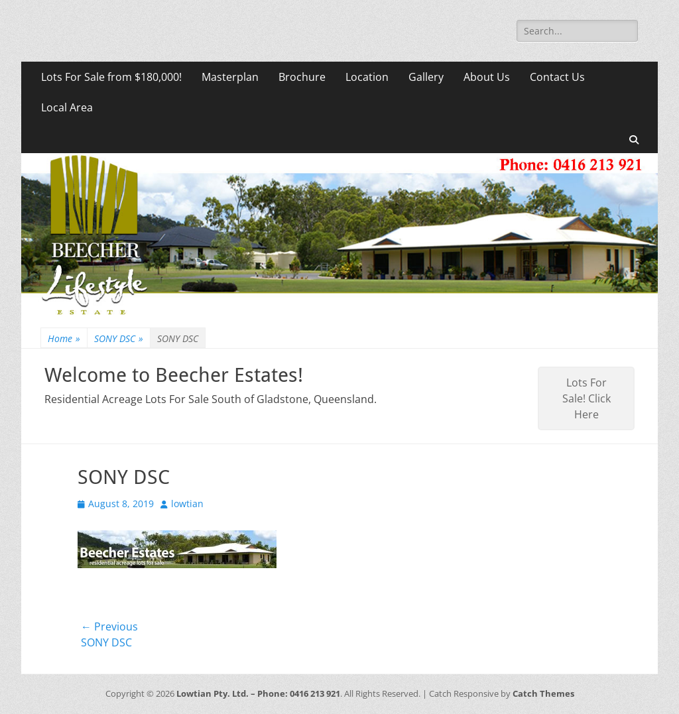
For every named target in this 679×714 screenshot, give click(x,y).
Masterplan (230, 77)
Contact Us (557, 77)
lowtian (187, 503)
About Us (486, 77)
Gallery (426, 77)
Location (367, 77)
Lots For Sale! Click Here (586, 398)
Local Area (67, 107)
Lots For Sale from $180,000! (111, 77)
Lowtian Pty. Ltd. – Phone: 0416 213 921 (258, 693)
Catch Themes (543, 693)
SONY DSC (118, 338)
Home (64, 338)
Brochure (302, 77)
